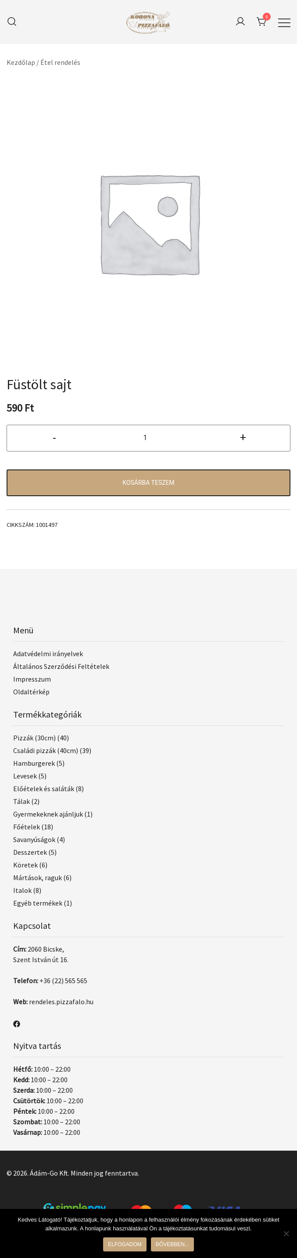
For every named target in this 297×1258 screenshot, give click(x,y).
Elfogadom (125, 1244)
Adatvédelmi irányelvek (48, 653)
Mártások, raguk (37, 877)
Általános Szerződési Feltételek (61, 666)
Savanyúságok (34, 839)
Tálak (21, 801)
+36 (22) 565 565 (63, 980)
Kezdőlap (21, 62)
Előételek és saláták (43, 788)
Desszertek (30, 852)
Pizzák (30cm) (34, 737)
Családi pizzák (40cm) (45, 750)
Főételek (26, 826)
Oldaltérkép (31, 691)
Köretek (25, 864)
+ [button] (243, 437)
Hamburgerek (34, 763)
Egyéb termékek (37, 903)
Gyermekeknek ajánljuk (48, 814)
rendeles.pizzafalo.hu (61, 1001)
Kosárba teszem (148, 482)
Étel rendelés (60, 62)
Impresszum (32, 679)
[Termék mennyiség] (148, 438)
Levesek (25, 775)
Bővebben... (172, 1244)
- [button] (54, 437)
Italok (22, 890)
